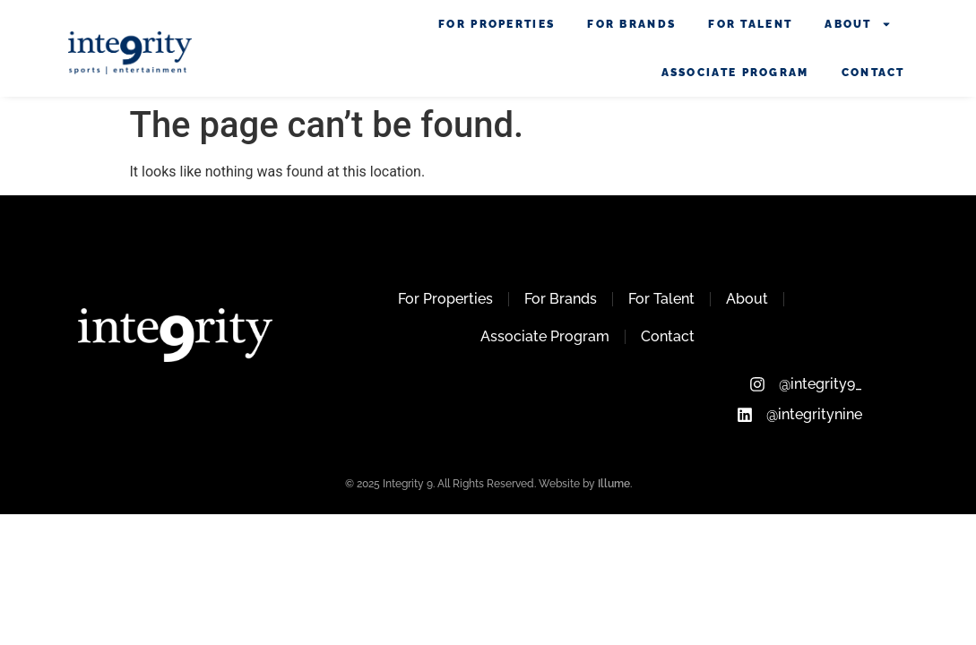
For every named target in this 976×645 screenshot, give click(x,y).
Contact (873, 72)
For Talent (750, 24)
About (858, 24)
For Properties (496, 24)
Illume (614, 483)
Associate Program (735, 72)
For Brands (631, 24)
